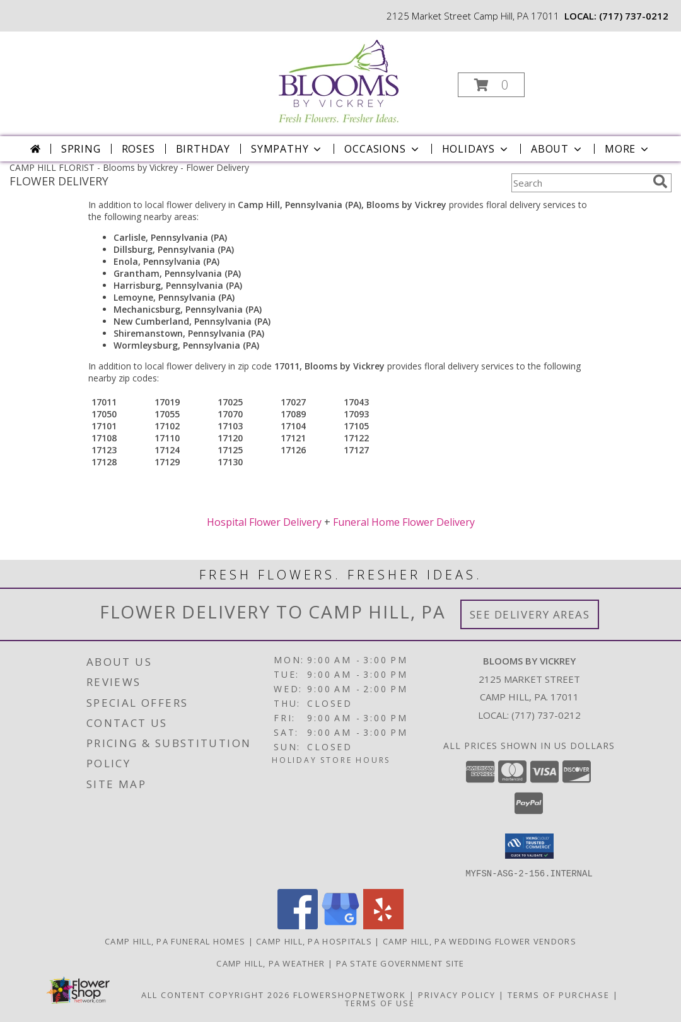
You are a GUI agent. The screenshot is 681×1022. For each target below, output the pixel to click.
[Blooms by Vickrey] (340, 78)
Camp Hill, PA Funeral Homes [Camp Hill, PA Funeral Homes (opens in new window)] (175, 940)
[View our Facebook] (297, 925)
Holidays (476, 149)
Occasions (382, 149)
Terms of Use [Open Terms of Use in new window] (380, 1002)
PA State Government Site (400, 962)
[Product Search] (579, 183)
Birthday (203, 149)
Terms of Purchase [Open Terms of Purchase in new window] (559, 994)
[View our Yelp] (383, 925)
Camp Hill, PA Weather (270, 962)
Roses (138, 149)
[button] (491, 85)
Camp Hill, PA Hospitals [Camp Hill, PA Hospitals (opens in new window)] (314, 940)
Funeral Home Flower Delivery (404, 522)
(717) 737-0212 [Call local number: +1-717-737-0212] (633, 15)
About (557, 149)
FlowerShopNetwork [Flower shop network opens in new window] (349, 994)
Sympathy (287, 149)
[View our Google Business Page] (340, 925)
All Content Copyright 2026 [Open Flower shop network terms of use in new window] (215, 994)
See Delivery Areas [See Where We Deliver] (530, 614)
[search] (660, 181)
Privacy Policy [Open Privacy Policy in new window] (457, 994)
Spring (81, 149)
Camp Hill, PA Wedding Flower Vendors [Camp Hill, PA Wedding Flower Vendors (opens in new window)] (479, 940)
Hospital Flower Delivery (264, 522)
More (628, 149)
